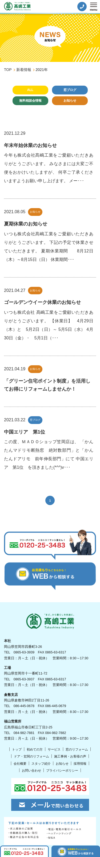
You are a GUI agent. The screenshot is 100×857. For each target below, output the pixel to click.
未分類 (50, 111)
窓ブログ (69, 90)
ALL (30, 90)
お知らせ (69, 100)
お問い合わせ (31, 770)
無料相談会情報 (30, 100)
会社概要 (20, 763)
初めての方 (35, 749)
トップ (17, 749)
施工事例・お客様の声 (70, 756)
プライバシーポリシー (62, 770)
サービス (54, 749)
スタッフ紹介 (41, 763)
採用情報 (80, 763)
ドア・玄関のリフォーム (31, 756)
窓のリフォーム (77, 749)
